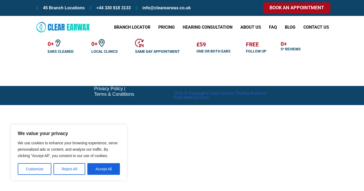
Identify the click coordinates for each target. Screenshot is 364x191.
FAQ (273, 27)
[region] (69, 152)
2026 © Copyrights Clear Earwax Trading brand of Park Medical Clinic (220, 181)
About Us (250, 27)
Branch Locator (132, 27)
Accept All (104, 169)
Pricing (166, 27)
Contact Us (316, 27)
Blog (290, 27)
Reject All (69, 169)
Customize (34, 169)
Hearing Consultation (207, 27)
